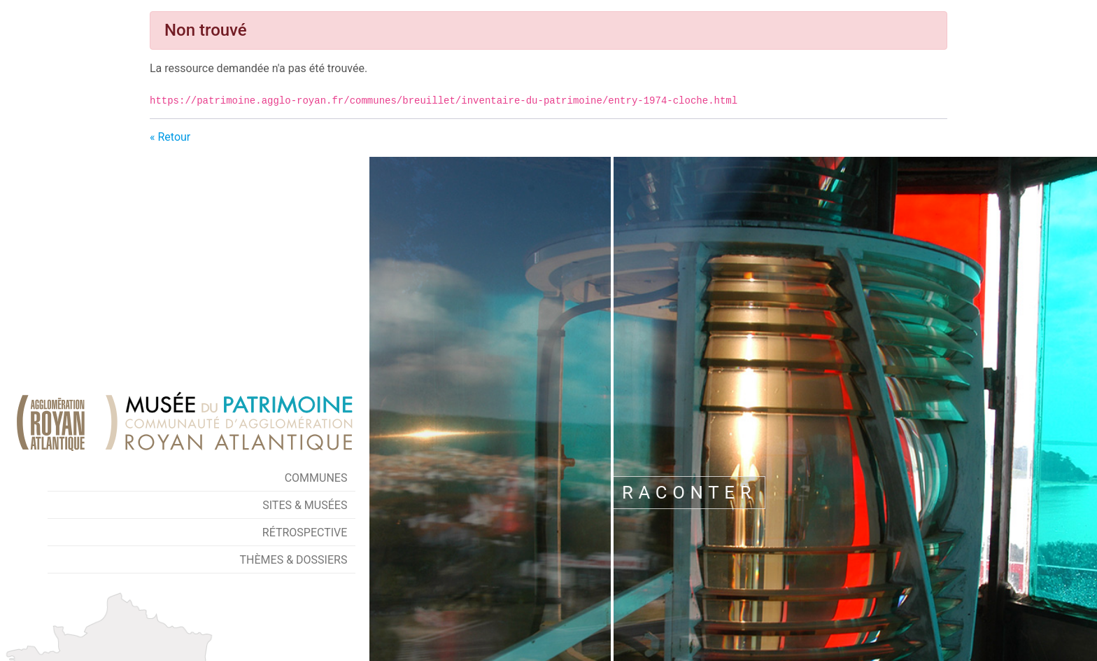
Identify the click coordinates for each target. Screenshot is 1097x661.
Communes (316, 478)
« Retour (170, 137)
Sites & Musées (304, 505)
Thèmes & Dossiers (294, 559)
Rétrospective (305, 532)
